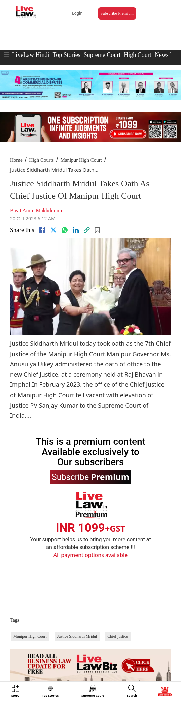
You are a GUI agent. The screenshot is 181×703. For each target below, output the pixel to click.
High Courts (41, 160)
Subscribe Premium (117, 13)
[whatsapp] (65, 230)
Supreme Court (102, 54)
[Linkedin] (76, 230)
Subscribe (90, 476)
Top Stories (66, 54)
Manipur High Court (81, 160)
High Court (137, 54)
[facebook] (42, 230)
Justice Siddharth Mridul (77, 636)
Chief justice (117, 636)
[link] (87, 230)
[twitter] (53, 230)
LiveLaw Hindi (30, 54)
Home (16, 160)
